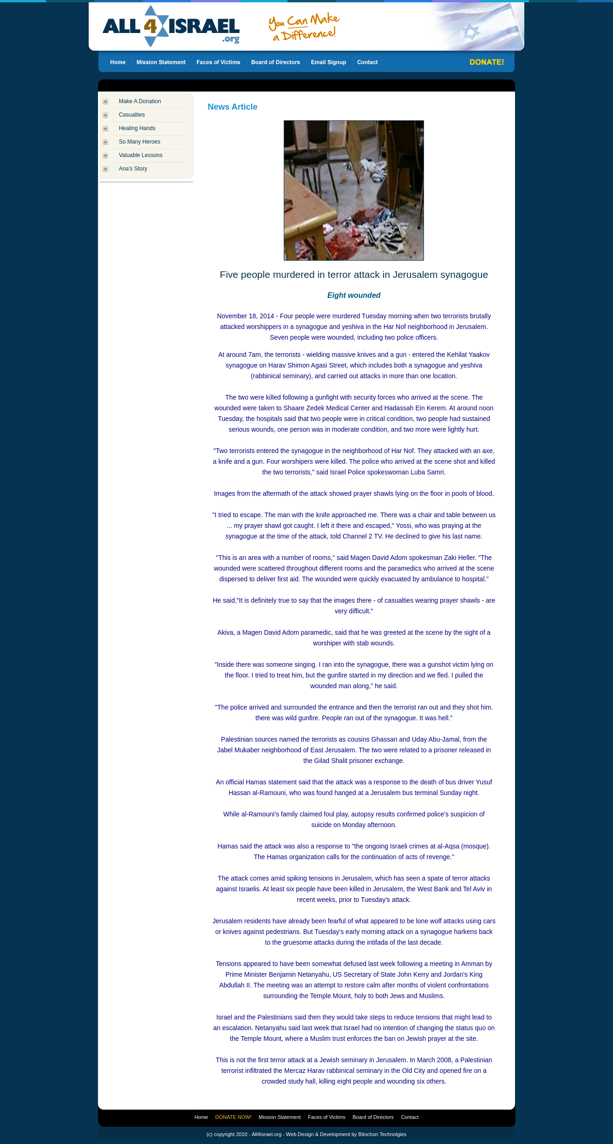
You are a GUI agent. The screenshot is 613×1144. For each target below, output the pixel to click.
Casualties (132, 115)
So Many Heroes (139, 141)
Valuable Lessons (141, 155)
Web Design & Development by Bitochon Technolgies (346, 1134)
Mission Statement (279, 1117)
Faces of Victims (327, 1117)
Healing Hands (137, 128)
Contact (409, 1117)
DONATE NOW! (233, 1117)
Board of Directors (373, 1117)
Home (201, 1117)
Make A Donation (140, 101)
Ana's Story (133, 168)
